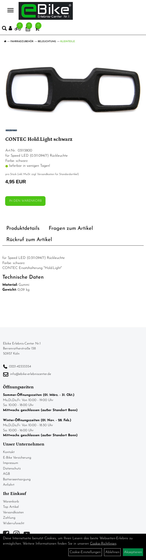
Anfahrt (8, 484)
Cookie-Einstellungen (85, 552)
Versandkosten (13, 512)
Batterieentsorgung (17, 479)
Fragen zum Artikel (71, 228)
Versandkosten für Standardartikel (57, 174)
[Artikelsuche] (4, 29)
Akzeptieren (133, 552)
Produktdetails (23, 228)
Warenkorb (11, 501)
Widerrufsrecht (13, 523)
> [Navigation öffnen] (9, 10)
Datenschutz (12, 468)
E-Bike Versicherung (17, 457)
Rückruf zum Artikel (29, 239)
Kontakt (9, 452)
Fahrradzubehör (21, 41)
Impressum (10, 463)
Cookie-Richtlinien (103, 544)
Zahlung (9, 517)
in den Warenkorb (25, 200)
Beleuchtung (47, 41)
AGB (6, 474)
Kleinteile (67, 41)
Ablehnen (112, 552)
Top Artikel (11, 507)
